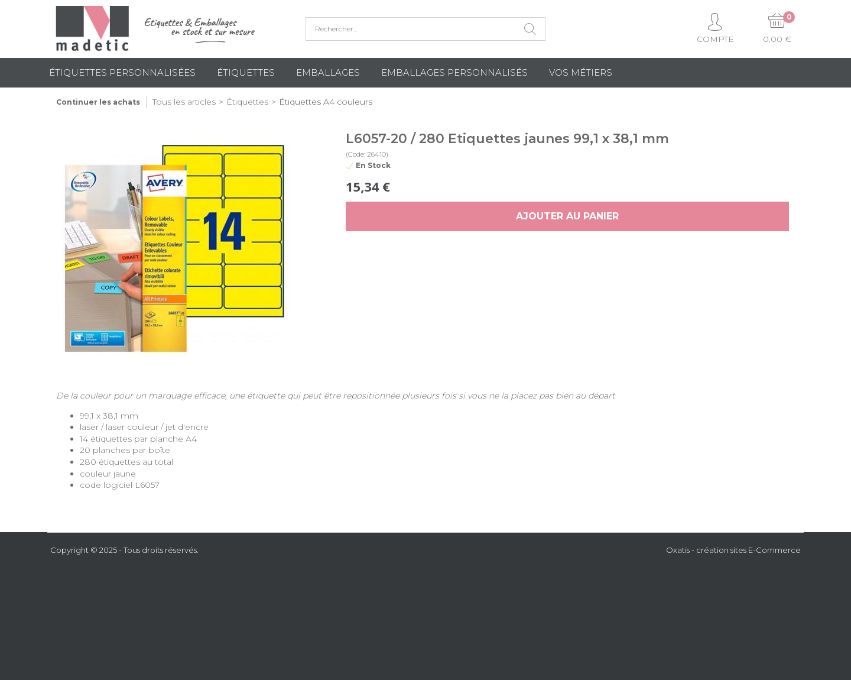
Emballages (328, 72)
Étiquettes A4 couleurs (325, 101)
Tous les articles (184, 101)
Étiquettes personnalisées (122, 72)
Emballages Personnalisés (454, 72)
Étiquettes (246, 72)
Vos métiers (580, 72)
